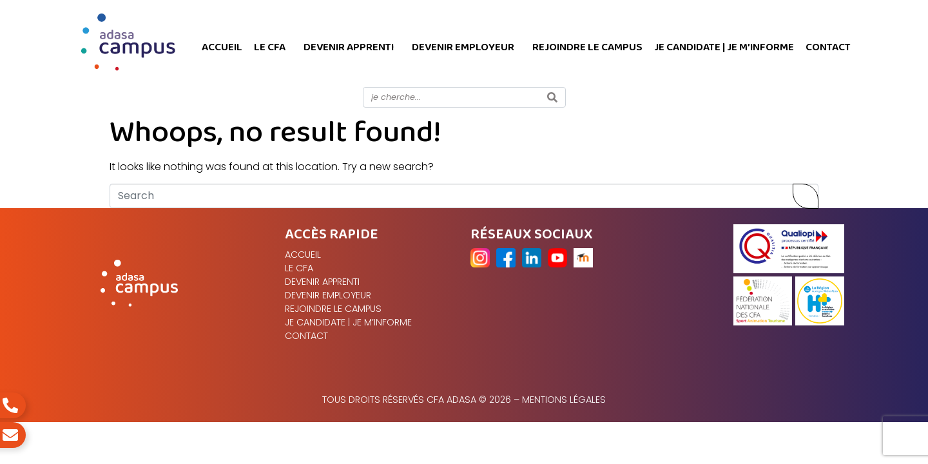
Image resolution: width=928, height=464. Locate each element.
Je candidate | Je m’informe (724, 47)
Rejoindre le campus (587, 47)
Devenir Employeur (463, 47)
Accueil (222, 47)
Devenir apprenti (349, 47)
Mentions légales (564, 399)
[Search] (552, 97)
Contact (828, 47)
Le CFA (269, 47)
